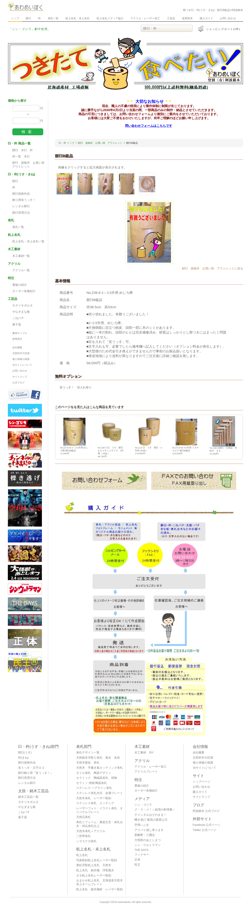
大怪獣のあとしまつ (147, 840)
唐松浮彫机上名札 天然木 (93, 865)
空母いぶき (141, 824)
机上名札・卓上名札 (77, 18)
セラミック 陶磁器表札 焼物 (96, 777)
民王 (137, 864)
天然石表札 (83, 817)
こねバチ (18, 318)
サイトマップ (19, 376)
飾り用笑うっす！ (24, 200)
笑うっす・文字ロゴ (31, 767)
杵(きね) (23, 757)
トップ (15, 18)
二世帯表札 (83, 836)
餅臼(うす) (25, 752)
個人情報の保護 (21, 359)
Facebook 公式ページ (207, 824)
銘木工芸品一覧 (28, 796)
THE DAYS (141, 850)
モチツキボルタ (22, 305)
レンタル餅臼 (21, 206)
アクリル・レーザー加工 (145, 18)
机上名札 (82, 855)
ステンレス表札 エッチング (95, 803)
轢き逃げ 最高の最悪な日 (150, 819)
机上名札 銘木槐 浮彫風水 (95, 870)
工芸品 (171, 18)
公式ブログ (18, 382)
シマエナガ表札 (86, 841)
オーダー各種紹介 (24, 291)
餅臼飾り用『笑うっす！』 (35, 773)
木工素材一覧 (21, 256)
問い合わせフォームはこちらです (148, 125)
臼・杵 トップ (66, 143)
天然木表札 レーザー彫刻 (93, 798)
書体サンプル (19, 333)
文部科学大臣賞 (21, 353)
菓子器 (16, 324)
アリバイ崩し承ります (149, 830)
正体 (137, 859)
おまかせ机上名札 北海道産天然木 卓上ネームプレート (100, 882)
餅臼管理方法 (21, 212)
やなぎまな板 (21, 311)
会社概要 (17, 347)
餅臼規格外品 (21, 193)
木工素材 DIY (144, 752)
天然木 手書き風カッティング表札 (99, 767)
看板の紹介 (19, 284)
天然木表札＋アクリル (90, 831)
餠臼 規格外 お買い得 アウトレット (29, 164)
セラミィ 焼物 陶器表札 (91, 783)
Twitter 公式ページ (204, 830)
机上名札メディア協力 (110, 18)
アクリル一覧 (21, 270)
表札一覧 (53, 18)
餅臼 (28, 18)
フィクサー (141, 854)
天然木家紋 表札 (88, 762)
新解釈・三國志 (144, 835)
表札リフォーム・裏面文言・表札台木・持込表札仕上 (99, 824)
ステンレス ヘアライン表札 (94, 788)
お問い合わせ (228, 18)
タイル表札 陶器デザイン (93, 773)
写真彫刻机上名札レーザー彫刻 (96, 860)
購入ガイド (206, 18)
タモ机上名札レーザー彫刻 (93, 875)
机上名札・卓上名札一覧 (28, 241)
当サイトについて (22, 365)
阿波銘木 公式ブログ (206, 811)
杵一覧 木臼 (21, 156)
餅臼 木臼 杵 (22, 150)
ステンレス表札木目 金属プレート (99, 793)
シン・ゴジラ (143, 804)
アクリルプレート (146, 771)
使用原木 (187, 18)
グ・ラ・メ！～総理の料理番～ (154, 809)
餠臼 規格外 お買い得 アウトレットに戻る (212, 268)
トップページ (201, 781)
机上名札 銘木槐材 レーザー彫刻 (99, 889)
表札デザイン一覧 (88, 752)
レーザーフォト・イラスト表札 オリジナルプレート (99, 810)
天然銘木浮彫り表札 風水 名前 (98, 757)
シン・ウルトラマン (147, 845)
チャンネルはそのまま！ (150, 814)
